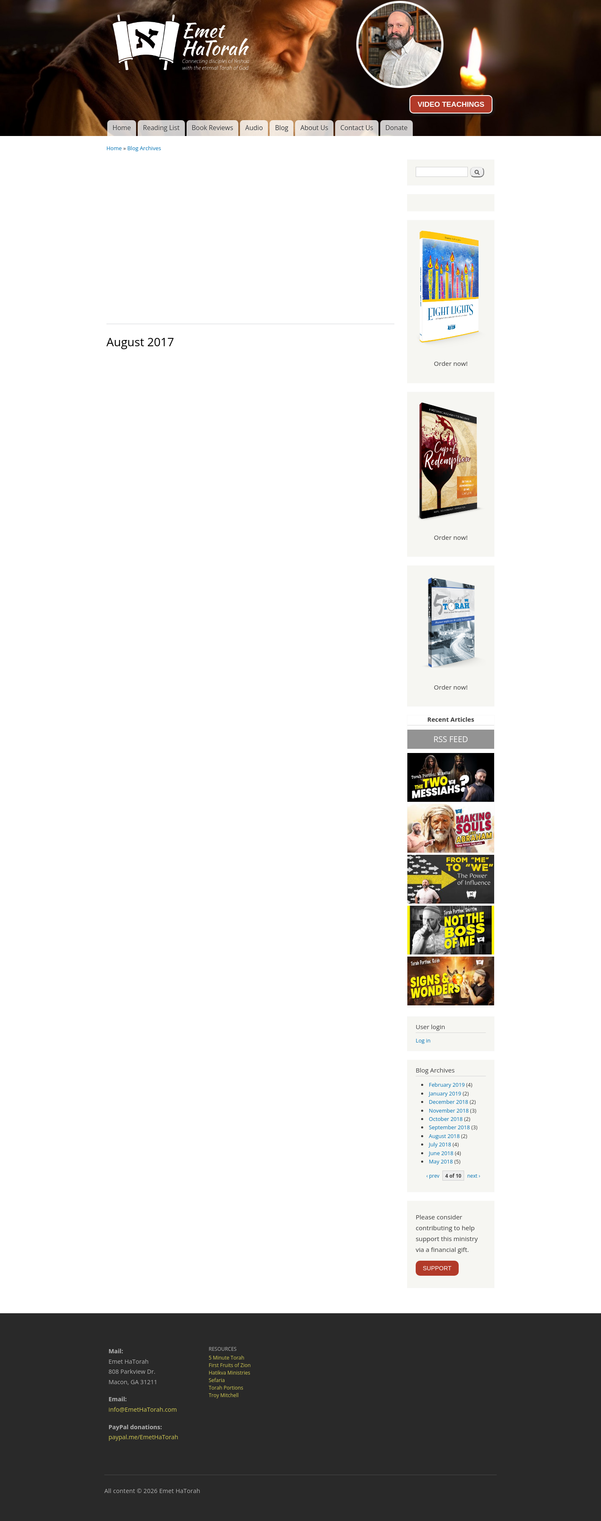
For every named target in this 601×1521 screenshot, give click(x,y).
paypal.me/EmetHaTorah (143, 1437)
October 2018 (446, 1119)
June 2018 (441, 1153)
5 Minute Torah (226, 1357)
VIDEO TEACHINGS (450, 104)
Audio (254, 127)
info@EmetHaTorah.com (143, 1409)
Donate (396, 127)
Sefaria (217, 1380)
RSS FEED (450, 739)
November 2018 (449, 1110)
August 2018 (444, 1136)
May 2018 (441, 1161)
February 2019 (447, 1084)
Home (121, 127)
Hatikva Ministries (229, 1372)
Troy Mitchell (224, 1395)
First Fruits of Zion (230, 1365)
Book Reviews (212, 127)
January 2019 (445, 1093)
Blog (281, 127)
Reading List (161, 127)
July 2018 (440, 1144)
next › (473, 1175)
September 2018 (449, 1127)
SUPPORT (437, 1268)
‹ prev (432, 1175)
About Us (314, 127)
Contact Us (356, 127)
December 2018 (448, 1101)
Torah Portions (226, 1387)
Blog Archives (144, 148)
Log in (423, 1040)
